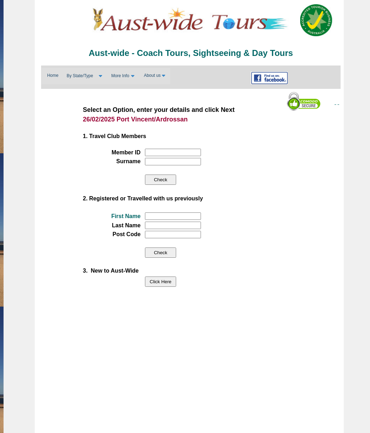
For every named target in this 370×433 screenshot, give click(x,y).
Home (52, 75)
